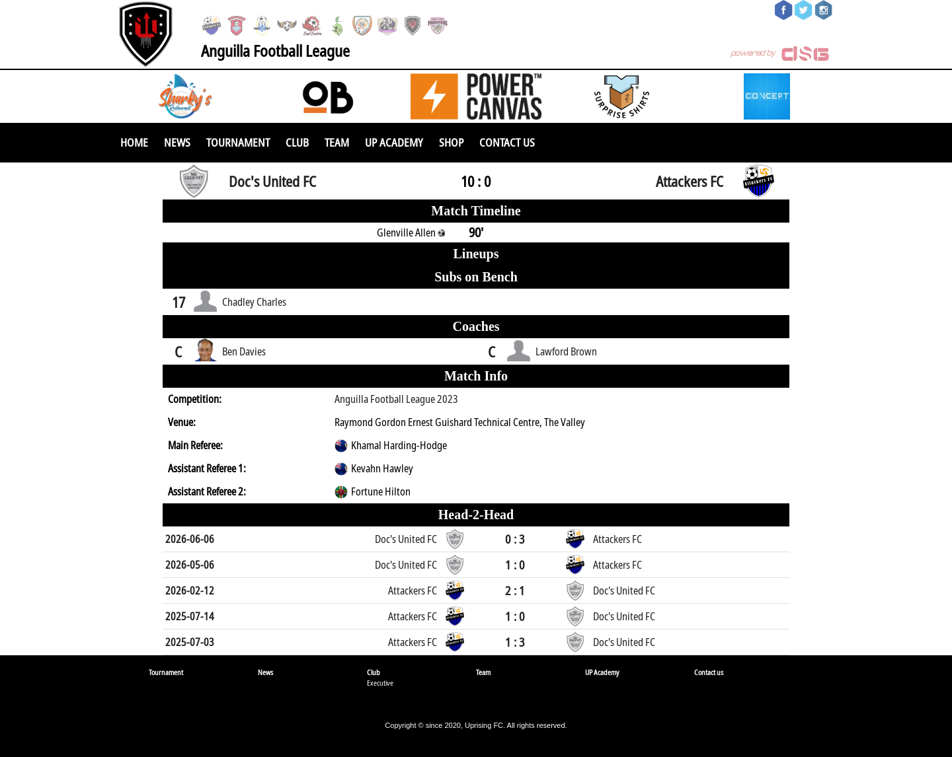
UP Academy (394, 142)
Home (134, 142)
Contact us (507, 142)
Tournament (238, 142)
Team (337, 142)
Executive (380, 683)
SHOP (451, 142)
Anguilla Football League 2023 (396, 399)
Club (297, 142)
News (177, 142)
